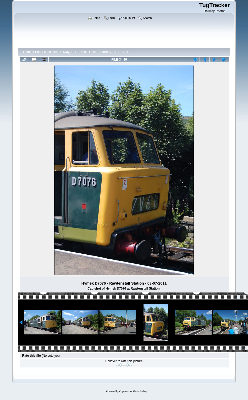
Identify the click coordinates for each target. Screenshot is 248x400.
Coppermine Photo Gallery (133, 391)
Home (27, 52)
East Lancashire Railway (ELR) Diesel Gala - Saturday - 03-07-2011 (82, 52)
